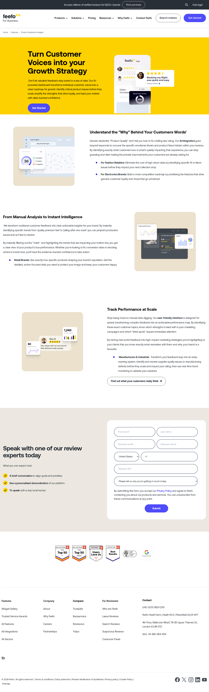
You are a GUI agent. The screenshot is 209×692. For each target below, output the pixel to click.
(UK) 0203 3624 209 (153, 607)
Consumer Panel (111, 639)
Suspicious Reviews (113, 631)
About (46, 608)
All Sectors (7, 639)
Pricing (92, 18)
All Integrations (9, 631)
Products (59, 18)
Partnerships (50, 631)
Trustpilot (78, 608)
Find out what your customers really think (136, 381)
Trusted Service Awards (14, 616)
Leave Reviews (110, 616)
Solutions (76, 18)
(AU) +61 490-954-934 (154, 634)
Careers (47, 624)
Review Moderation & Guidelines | (88, 679)
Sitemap (6, 683)
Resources (105, 18)
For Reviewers (110, 601)
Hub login (198, 4)
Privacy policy (112, 679)
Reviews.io (78, 624)
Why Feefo (123, 18)
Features (14, 32)
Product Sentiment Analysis (32, 32)
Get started (194, 17)
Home (5, 32)
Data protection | (63, 679)
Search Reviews (111, 624)
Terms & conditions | (45, 679)
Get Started (39, 108)
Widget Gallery (9, 608)
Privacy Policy (164, 490)
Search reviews (168, 17)
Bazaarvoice (79, 616)
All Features (8, 624)
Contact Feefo (144, 18)
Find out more (133, 4)
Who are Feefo (110, 608)
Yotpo (76, 631)
